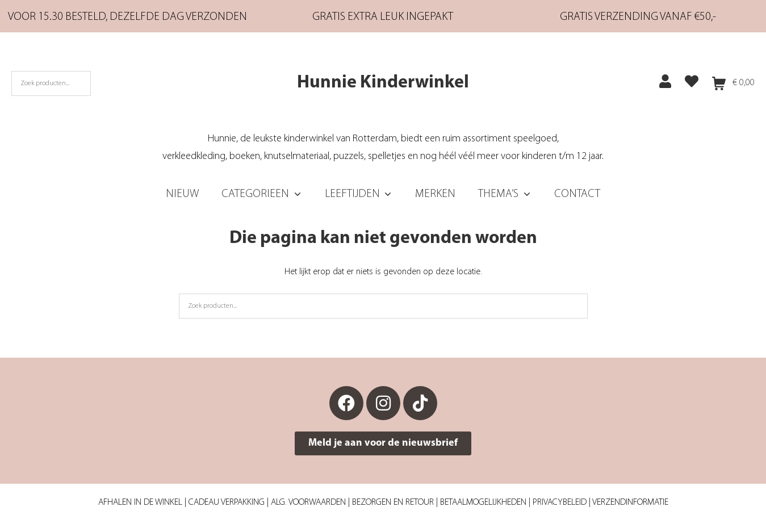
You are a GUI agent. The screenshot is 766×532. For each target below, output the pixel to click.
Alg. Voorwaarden (308, 502)
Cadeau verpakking (227, 502)
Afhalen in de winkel (140, 502)
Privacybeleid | (562, 502)
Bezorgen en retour (393, 502)
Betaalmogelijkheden (483, 502)
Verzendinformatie (630, 502)
